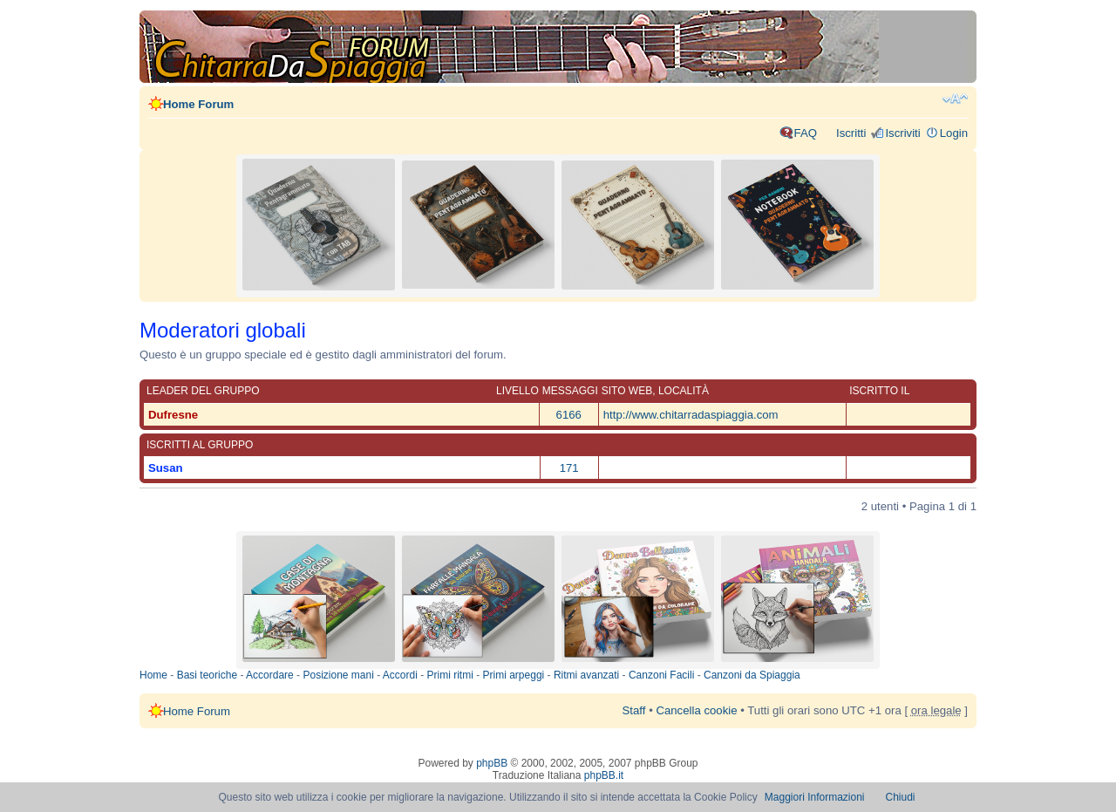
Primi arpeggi (514, 675)
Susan (165, 467)
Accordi (400, 675)
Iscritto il (879, 391)
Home (153, 675)
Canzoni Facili (661, 675)
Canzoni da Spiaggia (752, 675)
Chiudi (900, 797)
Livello (517, 391)
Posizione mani (338, 675)
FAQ (805, 133)
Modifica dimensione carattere (955, 98)
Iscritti (851, 133)
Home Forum (198, 104)
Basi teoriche (207, 675)
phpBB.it (603, 775)
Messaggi (570, 391)
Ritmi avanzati (586, 675)
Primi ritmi (450, 675)
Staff (634, 710)
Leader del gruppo (203, 391)
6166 (569, 414)
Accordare (270, 675)
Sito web (627, 391)
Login (954, 133)
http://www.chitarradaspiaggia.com (691, 414)
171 (569, 467)
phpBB (491, 763)
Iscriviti (902, 133)
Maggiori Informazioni (815, 797)
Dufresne (173, 414)
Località (683, 391)
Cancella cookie (696, 710)
